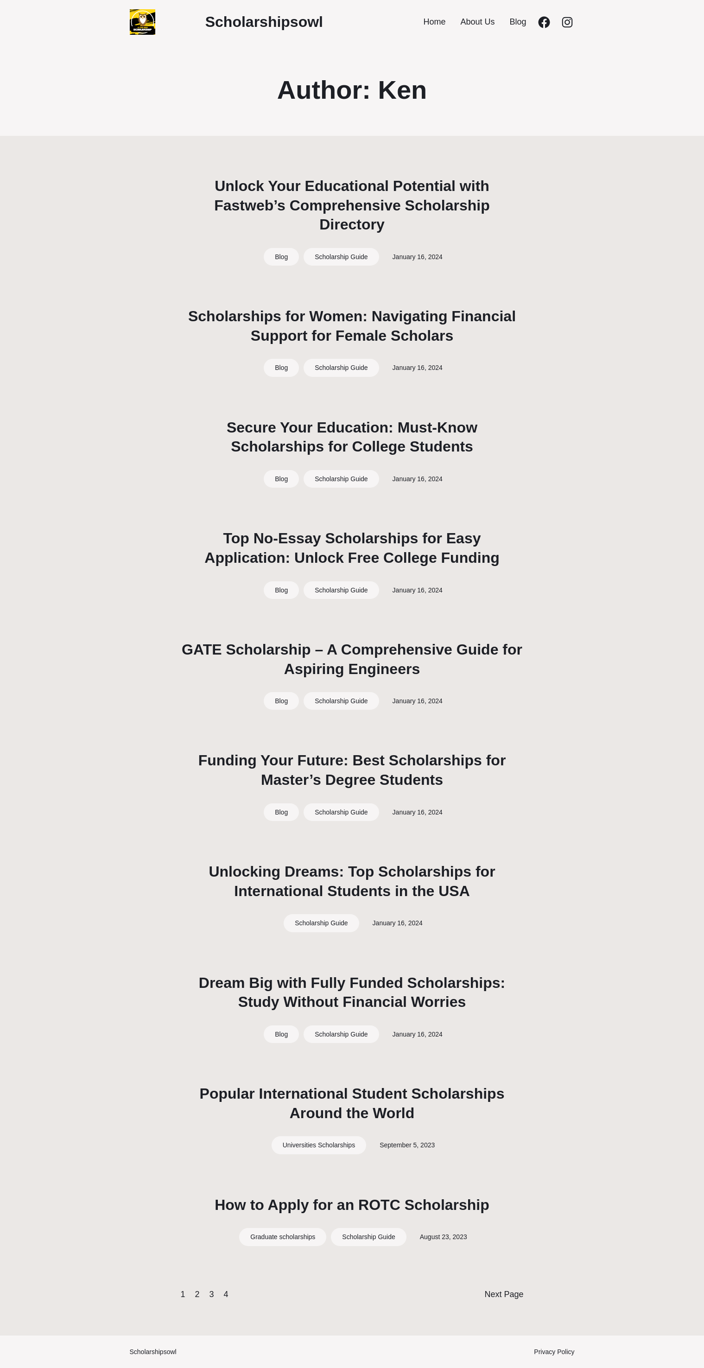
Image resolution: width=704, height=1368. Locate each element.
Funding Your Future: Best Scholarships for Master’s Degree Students (352, 770)
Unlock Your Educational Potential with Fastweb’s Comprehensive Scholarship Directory (352, 205)
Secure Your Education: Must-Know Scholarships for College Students (352, 437)
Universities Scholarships (319, 1145)
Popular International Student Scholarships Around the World (352, 1103)
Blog (281, 257)
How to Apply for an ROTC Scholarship (352, 1204)
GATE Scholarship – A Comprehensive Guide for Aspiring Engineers (352, 659)
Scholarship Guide (341, 257)
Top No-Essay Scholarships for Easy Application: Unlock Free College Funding (351, 548)
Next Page (503, 1294)
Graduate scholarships (282, 1237)
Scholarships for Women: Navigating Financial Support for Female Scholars (352, 326)
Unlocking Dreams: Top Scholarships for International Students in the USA (352, 881)
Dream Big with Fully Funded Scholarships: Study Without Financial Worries (352, 992)
